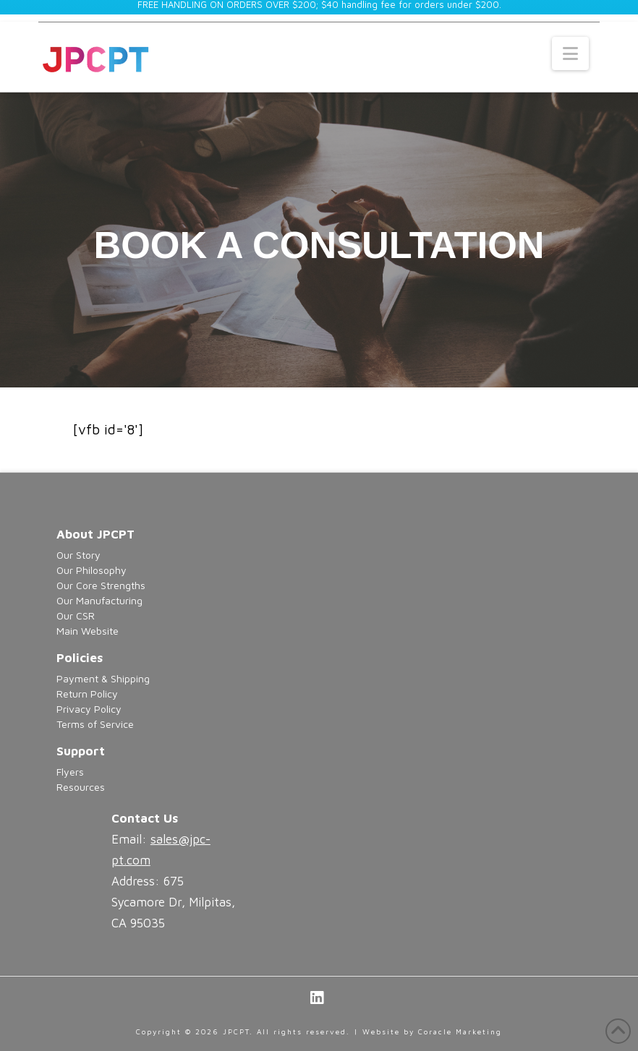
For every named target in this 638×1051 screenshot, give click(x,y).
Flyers (70, 771)
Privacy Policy (89, 709)
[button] (570, 53)
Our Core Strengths (100, 585)
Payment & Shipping (103, 678)
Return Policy (87, 693)
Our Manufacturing (99, 600)
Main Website (87, 631)
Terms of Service (95, 724)
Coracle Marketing (460, 1031)
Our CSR (75, 615)
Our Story (78, 555)
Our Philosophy (91, 570)
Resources (80, 787)
